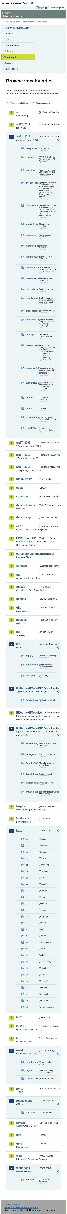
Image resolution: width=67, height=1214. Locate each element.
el (27, 890)
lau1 (19, 830)
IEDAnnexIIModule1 (27, 688)
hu (27, 916)
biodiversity (24, 479)
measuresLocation (32, 256)
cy (27, 858)
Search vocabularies (19, 103)
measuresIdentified (32, 246)
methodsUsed (32, 289)
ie (27, 923)
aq (18, 112)
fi (26, 903)
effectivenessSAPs (32, 205)
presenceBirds (32, 310)
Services (8, 63)
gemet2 (21, 598)
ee (27, 884)
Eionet (17, 22)
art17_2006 (23, 442)
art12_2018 (23, 136)
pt (27, 974)
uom (19, 1143)
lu (27, 942)
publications (24, 1100)
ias (18, 631)
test (18, 1134)
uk (27, 1007)
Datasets (9, 33)
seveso (21, 1122)
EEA (18, 3)
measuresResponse (32, 278)
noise (19, 1088)
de (27, 871)
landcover (22, 818)
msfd (19, 1050)
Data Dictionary (28, 22)
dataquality (23, 517)
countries (31, 170)
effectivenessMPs (32, 183)
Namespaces (11, 69)
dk (27, 877)
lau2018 (21, 1026)
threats (29, 397)
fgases (20, 586)
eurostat (21, 565)
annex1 (29, 656)
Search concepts (43, 103)
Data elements (11, 45)
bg (27, 852)
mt (27, 955)
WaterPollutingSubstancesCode (32, 791)
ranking (30, 334)
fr (26, 910)
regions (30, 1070)
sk (27, 1000)
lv (27, 949)
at (27, 839)
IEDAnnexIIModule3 (27, 712)
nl (27, 961)
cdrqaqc (30, 157)
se (27, 987)
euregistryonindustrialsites (27, 553)
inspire (20, 806)
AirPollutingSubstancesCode (32, 743)
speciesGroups (32, 1078)
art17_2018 (23, 466)
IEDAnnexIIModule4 (27, 728)
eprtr (19, 526)
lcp (18, 1038)
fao (18, 574)
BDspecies (31, 148)
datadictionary (25, 505)
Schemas (9, 51)
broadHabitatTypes (32, 1062)
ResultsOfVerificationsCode (32, 763)
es (27, 897)
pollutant (30, 675)
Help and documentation (16, 28)
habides (21, 619)
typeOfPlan (31, 428)
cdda (19, 487)
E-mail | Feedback (13, 1204)
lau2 (19, 1017)
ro (27, 981)
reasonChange (32, 345)
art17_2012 (23, 454)
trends (29, 408)
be (27, 845)
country (30, 1179)
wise (19, 1155)
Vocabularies (11, 57)
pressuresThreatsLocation (32, 319)
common (22, 496)
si (27, 994)
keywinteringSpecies (32, 224)
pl (27, 968)
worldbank (23, 1167)
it (26, 929)
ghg (18, 607)
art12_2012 (23, 124)
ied (18, 644)
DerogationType (32, 754)
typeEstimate (32, 417)
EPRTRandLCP (26, 538)
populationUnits (32, 298)
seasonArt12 (32, 368)
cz (27, 864)
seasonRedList (32, 382)
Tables (7, 39)
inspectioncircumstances (32, 664)
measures (31, 235)
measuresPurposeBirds (32, 267)
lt (26, 936)
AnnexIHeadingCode (32, 700)
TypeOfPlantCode (32, 774)
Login (41, 7)
